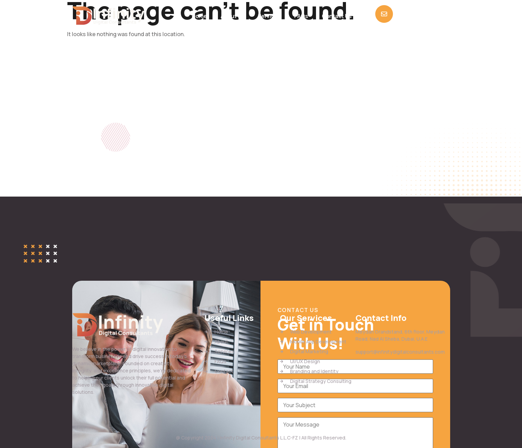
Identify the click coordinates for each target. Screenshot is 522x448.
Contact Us (337, 16)
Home (199, 16)
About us (232, 16)
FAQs (301, 16)
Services (269, 16)
